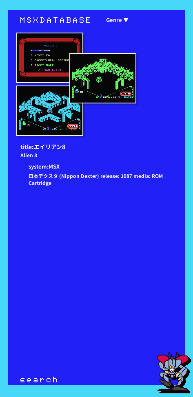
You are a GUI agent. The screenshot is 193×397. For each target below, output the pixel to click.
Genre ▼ (117, 20)
